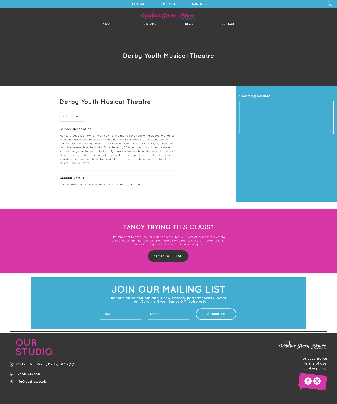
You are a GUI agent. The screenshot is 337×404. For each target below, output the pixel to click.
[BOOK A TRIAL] (168, 256)
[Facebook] (308, 381)
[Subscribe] (216, 314)
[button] (331, 3)
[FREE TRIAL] (136, 4)
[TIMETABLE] (168, 4)
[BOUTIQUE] (199, 4)
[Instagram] (317, 381)
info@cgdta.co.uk (30, 381)
